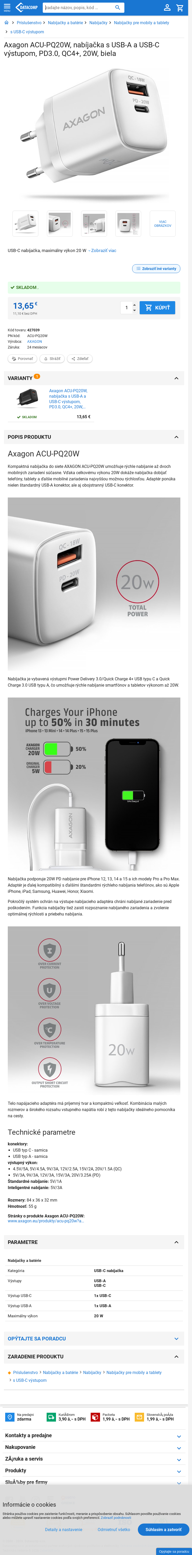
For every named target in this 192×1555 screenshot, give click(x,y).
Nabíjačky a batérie (65, 22)
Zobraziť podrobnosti (116, 1518)
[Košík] (180, 8)
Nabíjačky (98, 22)
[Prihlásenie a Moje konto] (167, 8)
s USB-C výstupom (27, 31)
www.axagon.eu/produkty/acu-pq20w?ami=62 (47, 1220)
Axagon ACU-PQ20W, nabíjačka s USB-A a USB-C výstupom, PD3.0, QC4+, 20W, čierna (68, 399)
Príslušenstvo (29, 22)
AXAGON (34, 341)
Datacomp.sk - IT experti (27, 8)
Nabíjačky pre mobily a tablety (141, 22)
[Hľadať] (118, 7)
